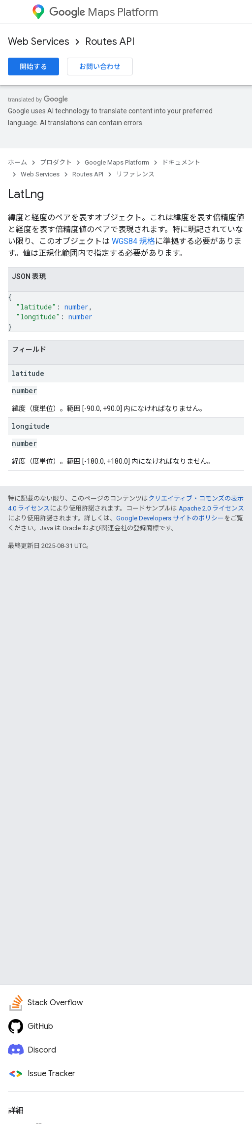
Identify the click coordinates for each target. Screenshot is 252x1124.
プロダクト (56, 162)
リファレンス (135, 174)
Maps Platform (103, 12)
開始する (33, 66)
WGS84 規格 (133, 241)
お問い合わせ (100, 66)
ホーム (17, 162)
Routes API (109, 41)
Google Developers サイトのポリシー (170, 518)
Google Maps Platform (117, 162)
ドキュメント (181, 162)
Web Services (38, 41)
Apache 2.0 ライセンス (211, 508)
